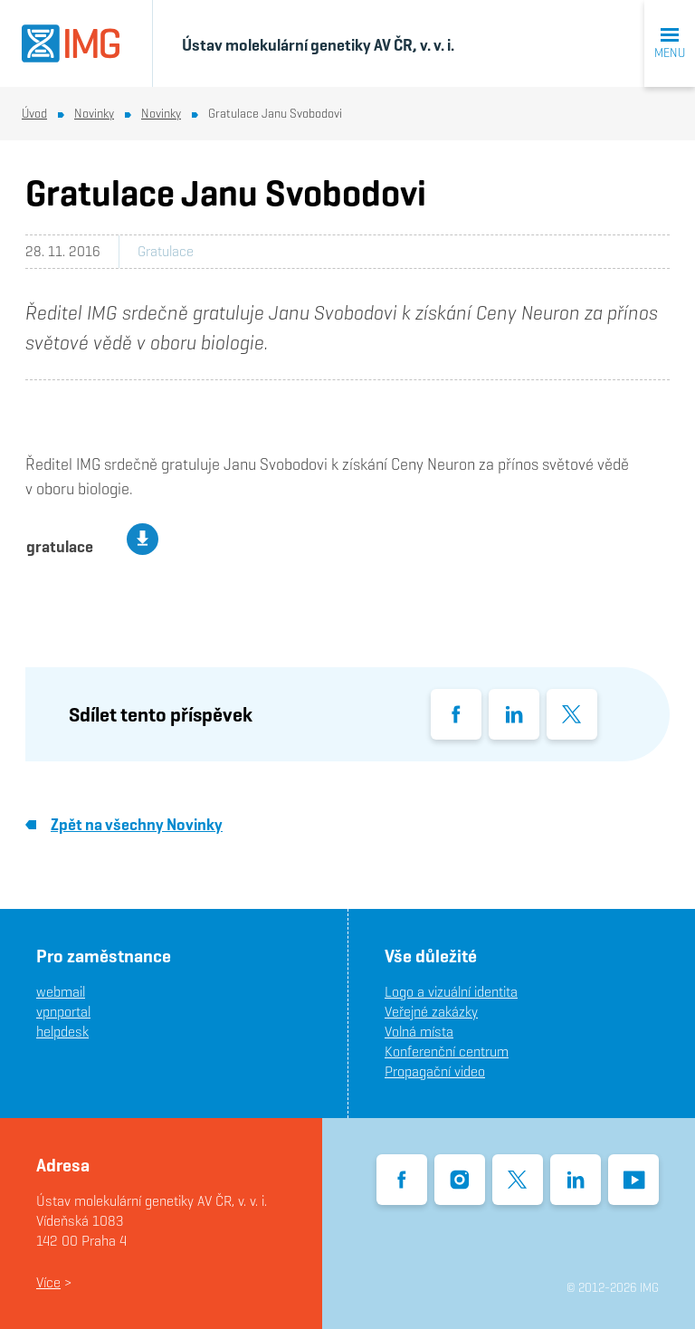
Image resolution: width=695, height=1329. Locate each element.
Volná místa (419, 1031)
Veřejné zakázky (431, 1011)
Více (48, 1282)
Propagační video (435, 1071)
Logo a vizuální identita (451, 991)
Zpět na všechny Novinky (124, 824)
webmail (60, 991)
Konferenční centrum (447, 1051)
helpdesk (62, 1031)
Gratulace (166, 251)
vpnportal (63, 1011)
